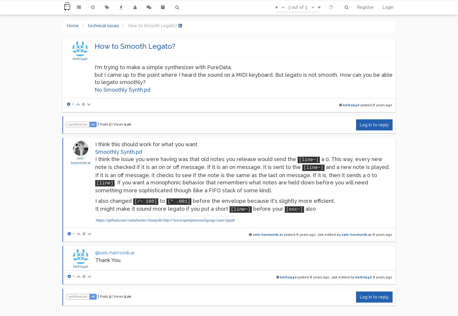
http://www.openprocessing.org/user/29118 (198, 220)
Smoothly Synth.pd (118, 152)
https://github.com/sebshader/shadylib (129, 220)
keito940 (80, 59)
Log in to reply (374, 125)
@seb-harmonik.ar (115, 253)
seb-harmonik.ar (268, 235)
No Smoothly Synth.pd (122, 90)
